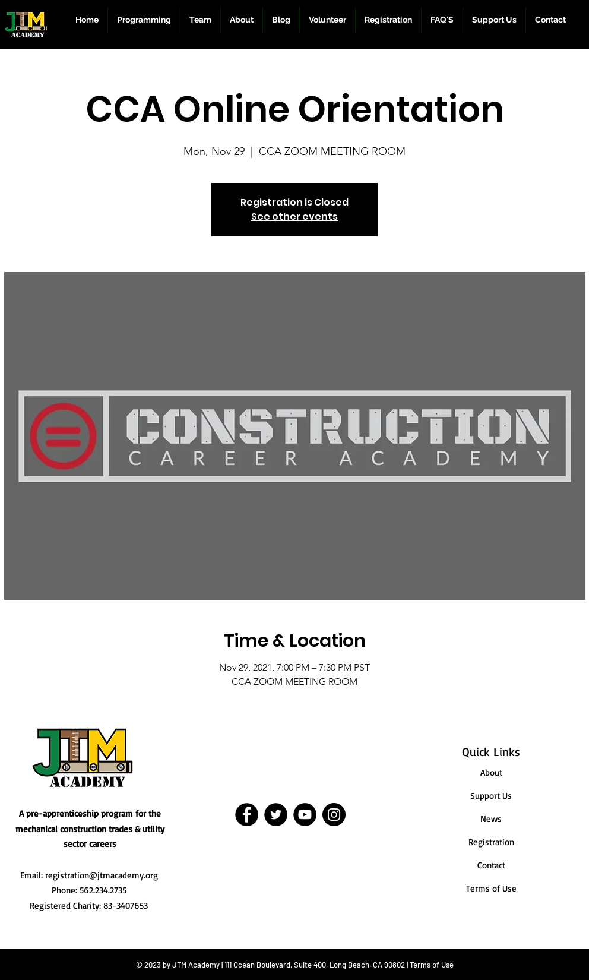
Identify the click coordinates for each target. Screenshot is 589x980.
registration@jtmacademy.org (101, 875)
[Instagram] (334, 814)
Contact (491, 865)
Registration (491, 842)
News (491, 818)
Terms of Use (491, 888)
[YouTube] (304, 814)
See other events (294, 216)
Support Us (491, 795)
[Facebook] (246, 814)
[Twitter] (275, 814)
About (491, 772)
